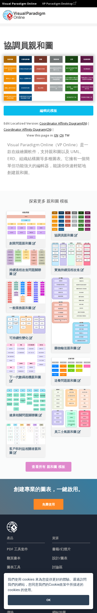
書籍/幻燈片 (61, 549)
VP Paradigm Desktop (59, 3)
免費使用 (48, 504)
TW (67, 135)
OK (48, 600)
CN (61, 135)
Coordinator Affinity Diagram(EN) (63, 123)
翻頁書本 (13, 558)
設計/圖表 (59, 558)
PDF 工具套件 (17, 549)
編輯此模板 (48, 110)
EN (56, 135)
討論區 (57, 567)
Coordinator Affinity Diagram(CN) (27, 129)
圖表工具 (13, 567)
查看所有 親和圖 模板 (48, 466)
